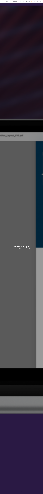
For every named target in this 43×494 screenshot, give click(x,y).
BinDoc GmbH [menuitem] (36, 1)
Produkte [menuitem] (10, 1)
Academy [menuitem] (32, 1)
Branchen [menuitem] (7, 1)
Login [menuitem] (40, 1)
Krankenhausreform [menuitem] (15, 1)
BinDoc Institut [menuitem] (28, 1)
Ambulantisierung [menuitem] (22, 1)
